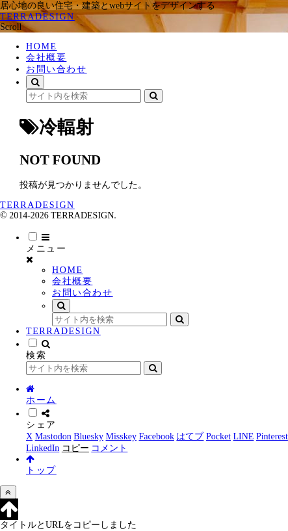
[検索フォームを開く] (35, 82)
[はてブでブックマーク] (189, 436)
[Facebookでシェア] (156, 436)
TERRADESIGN (63, 331)
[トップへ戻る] (8, 492)
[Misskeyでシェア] (121, 436)
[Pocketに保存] (218, 436)
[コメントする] (109, 448)
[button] (153, 96)
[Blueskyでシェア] (88, 436)
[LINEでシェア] (243, 436)
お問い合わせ (82, 293)
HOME (67, 270)
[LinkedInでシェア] (42, 448)
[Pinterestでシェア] (272, 436)
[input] (83, 96)
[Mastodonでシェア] (53, 436)
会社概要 (72, 281)
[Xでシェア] (29, 436)
